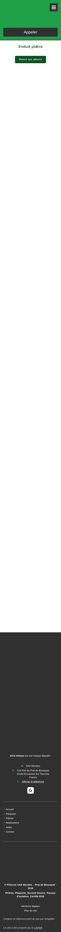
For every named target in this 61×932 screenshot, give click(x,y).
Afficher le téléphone (33, 781)
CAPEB (38, 927)
